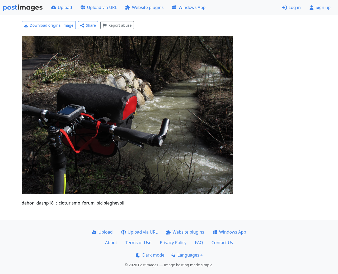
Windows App (188, 7)
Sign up (320, 7)
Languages (185, 255)
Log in (291, 7)
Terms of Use (138, 242)
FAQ (199, 242)
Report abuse (117, 25)
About (111, 242)
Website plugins (144, 7)
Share (88, 25)
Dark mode (150, 255)
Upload (61, 7)
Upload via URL (99, 7)
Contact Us (222, 242)
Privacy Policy (173, 242)
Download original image (48, 25)
